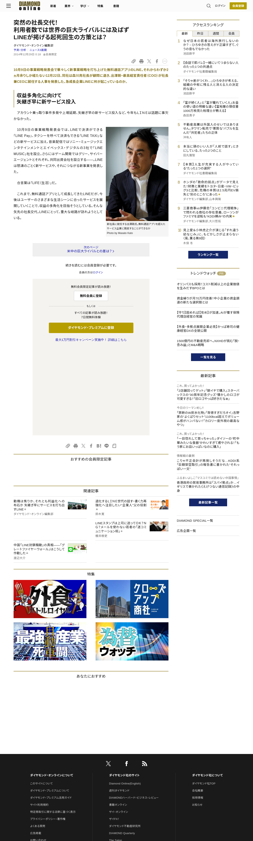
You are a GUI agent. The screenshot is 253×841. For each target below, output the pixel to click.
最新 (185, 33)
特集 (108, 7)
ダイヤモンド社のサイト (124, 687)
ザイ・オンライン (118, 724)
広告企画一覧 (186, 531)
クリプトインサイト (120, 766)
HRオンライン (117, 759)
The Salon (115, 752)
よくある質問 (37, 738)
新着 (61, 7)
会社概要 (197, 703)
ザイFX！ (114, 731)
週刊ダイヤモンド (119, 703)
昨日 (200, 33)
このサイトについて (41, 695)
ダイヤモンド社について (207, 687)
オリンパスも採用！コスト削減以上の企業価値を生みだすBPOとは (208, 286)
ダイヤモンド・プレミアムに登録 (91, 328)
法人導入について (41, 759)
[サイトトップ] (32, 7)
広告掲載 (35, 745)
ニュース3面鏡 (38, 50)
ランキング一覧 (208, 254)
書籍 (123, 7)
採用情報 (197, 710)
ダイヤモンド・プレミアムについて (49, 703)
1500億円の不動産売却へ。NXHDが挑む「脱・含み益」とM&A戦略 (208, 343)
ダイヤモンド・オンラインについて (51, 687)
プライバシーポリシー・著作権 (48, 731)
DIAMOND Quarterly (122, 745)
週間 (216, 33)
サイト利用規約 (39, 717)
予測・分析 (20, 50)
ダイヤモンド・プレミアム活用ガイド (51, 710)
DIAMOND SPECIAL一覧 (195, 520)
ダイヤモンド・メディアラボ (124, 781)
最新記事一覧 (208, 502)
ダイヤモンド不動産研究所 (125, 738)
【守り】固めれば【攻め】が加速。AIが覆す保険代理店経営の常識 (208, 314)
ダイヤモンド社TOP (203, 695)
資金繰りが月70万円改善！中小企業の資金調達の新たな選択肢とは (208, 300)
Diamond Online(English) (125, 695)
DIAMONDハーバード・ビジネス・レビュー (134, 710)
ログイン (213, 7)
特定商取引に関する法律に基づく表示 (53, 724)
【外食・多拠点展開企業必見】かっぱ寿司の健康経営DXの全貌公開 (208, 329)
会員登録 (231, 7)
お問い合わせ (38, 752)
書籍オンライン (118, 717)
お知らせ (197, 717)
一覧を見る (208, 357)
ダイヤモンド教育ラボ (122, 773)
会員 (231, 33)
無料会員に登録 (91, 296)
